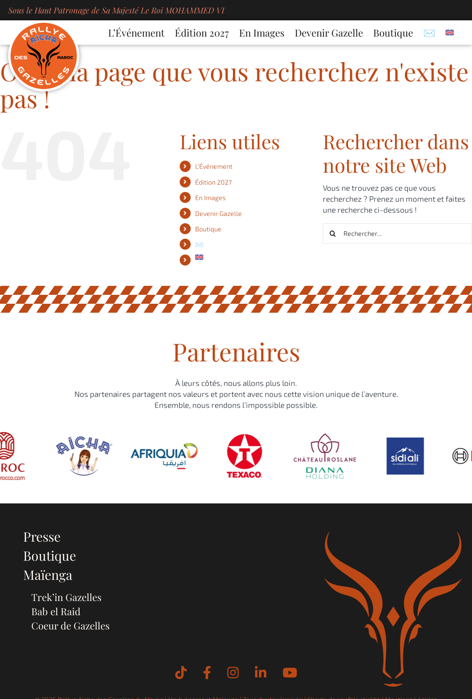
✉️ (199, 244)
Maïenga (47, 574)
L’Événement (214, 166)
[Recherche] (333, 233)
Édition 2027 (213, 182)
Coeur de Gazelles (70, 625)
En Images (210, 197)
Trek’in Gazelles (66, 596)
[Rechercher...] (397, 233)
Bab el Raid (55, 611)
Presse (42, 536)
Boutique (208, 229)
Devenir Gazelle (218, 213)
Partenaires (236, 351)
